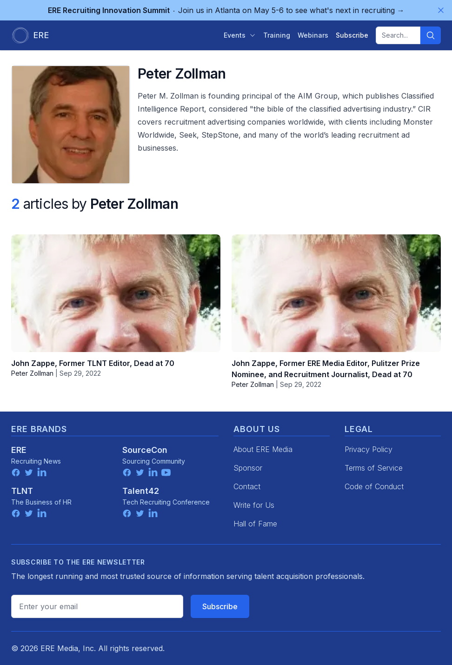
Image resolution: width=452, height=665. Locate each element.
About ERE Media (262, 449)
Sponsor (247, 467)
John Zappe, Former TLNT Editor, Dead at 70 (92, 363)
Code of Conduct (374, 486)
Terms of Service (374, 467)
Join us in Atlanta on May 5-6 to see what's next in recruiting (226, 10)
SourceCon (144, 450)
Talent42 (140, 491)
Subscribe (220, 606)
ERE (19, 450)
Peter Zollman (32, 373)
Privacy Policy (368, 449)
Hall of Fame (255, 523)
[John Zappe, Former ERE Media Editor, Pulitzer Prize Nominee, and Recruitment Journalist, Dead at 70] (336, 293)
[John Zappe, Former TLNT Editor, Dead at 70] (115, 293)
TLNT (22, 491)
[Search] (430, 35)
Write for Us (253, 505)
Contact (246, 486)
